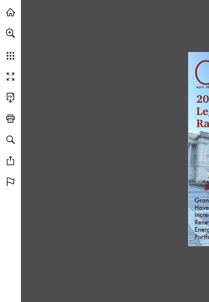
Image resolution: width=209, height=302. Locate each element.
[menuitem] (10, 44)
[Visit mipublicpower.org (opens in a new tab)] (10, 12)
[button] (10, 33)
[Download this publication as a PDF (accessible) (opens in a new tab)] (10, 97)
